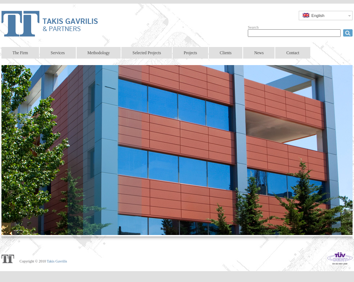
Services (58, 53)
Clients (226, 53)
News (259, 53)
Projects (190, 53)
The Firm (20, 53)
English (313, 15)
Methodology (98, 53)
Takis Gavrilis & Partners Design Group (54, 23)
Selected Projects (147, 53)
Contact (292, 53)
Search (253, 27)
